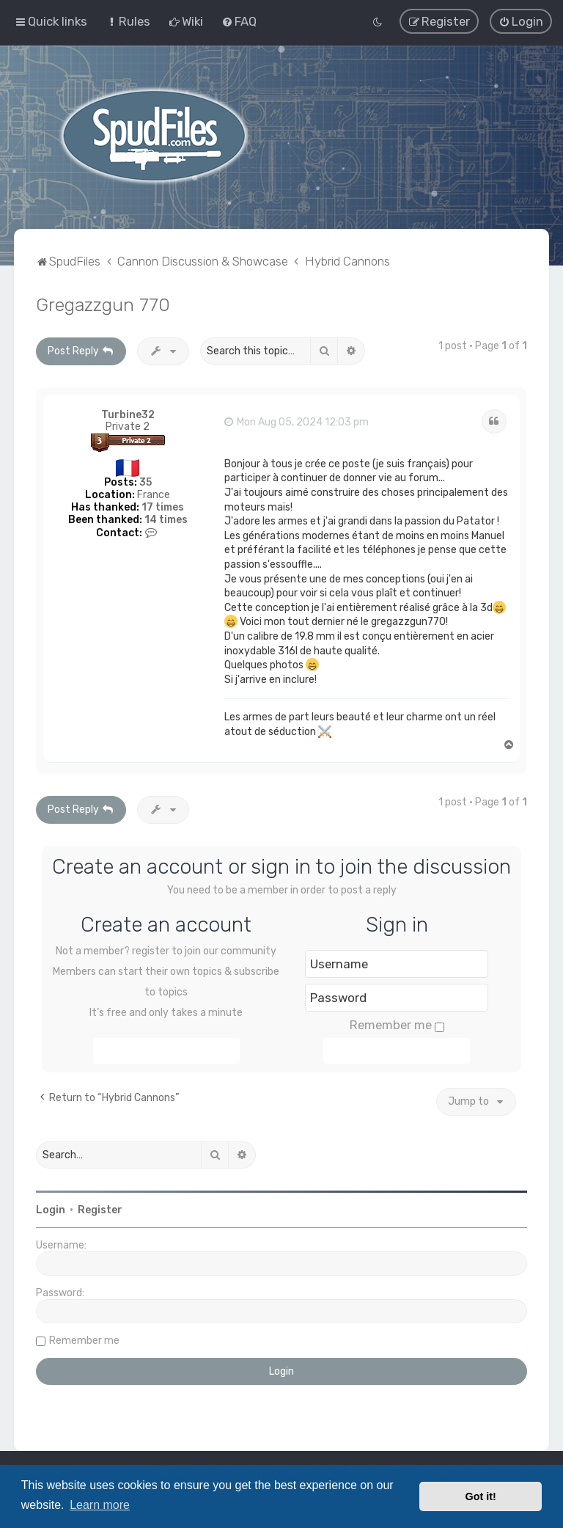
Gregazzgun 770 (103, 303)
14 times (166, 518)
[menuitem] (128, 21)
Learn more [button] (100, 1505)
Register (100, 1208)
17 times (162, 506)
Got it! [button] (481, 1496)
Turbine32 (128, 413)
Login (50, 1208)
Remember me (397, 1023)
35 (145, 481)
